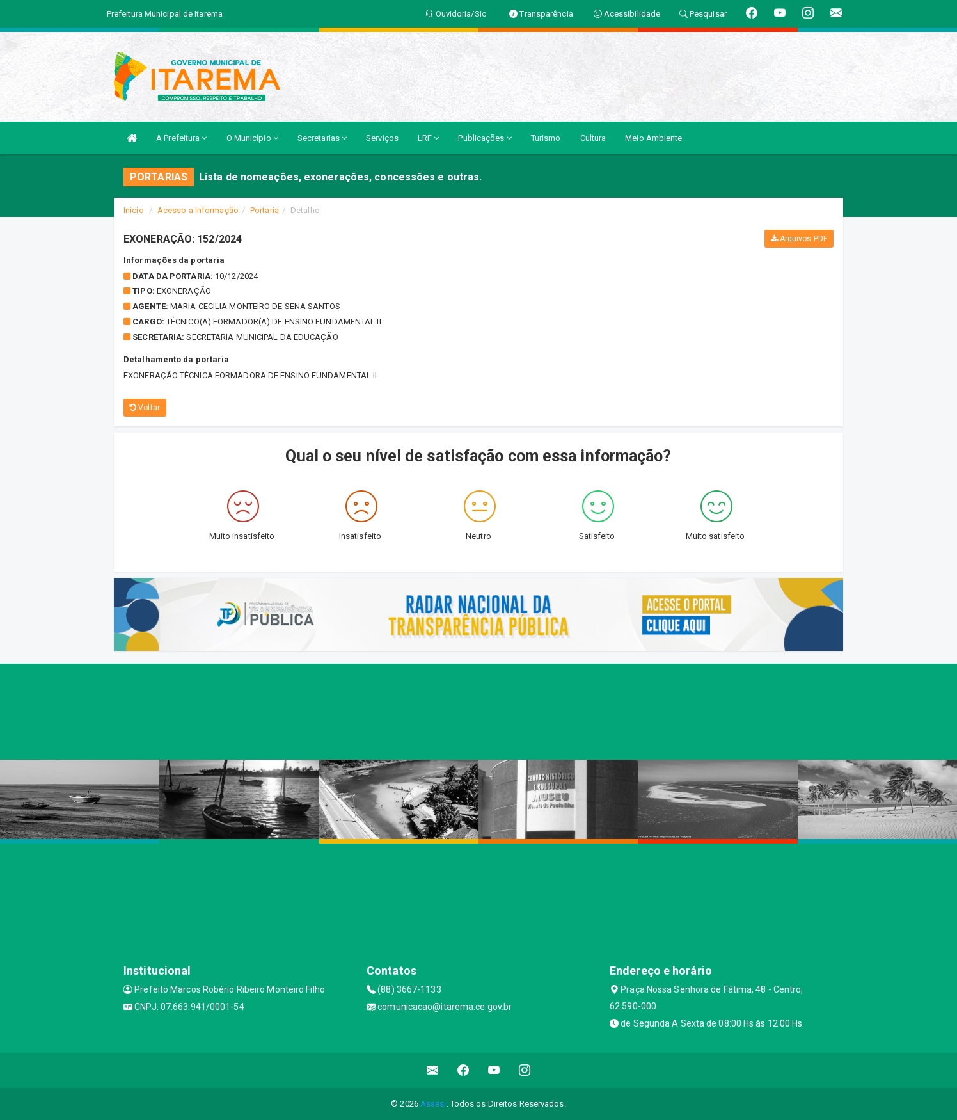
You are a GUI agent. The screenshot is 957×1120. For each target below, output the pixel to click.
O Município (252, 138)
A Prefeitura (181, 138)
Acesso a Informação (198, 210)
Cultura (593, 138)
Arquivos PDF (799, 238)
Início (133, 210)
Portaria (264, 210)
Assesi (433, 1103)
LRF (428, 138)
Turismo (546, 138)
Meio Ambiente (653, 138)
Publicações (484, 138)
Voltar (145, 407)
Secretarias (322, 138)
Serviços (382, 138)
